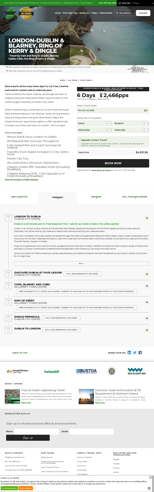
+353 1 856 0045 (14, 455)
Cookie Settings (26, 488)
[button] (146, 110)
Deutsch (116, 462)
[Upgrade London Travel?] (79, 140)
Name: (9, 431)
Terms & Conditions (84, 451)
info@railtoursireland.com (15, 451)
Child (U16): (84, 130)
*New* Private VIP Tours (50, 461)
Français (116, 458)
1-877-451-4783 (21, 460)
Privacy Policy (82, 455)
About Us (84, 13)
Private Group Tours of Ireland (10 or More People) (52, 456)
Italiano (116, 466)
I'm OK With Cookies (9, 488)
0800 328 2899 (26, 464)
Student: (119, 123)
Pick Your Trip (70, 13)
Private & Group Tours (50, 3)
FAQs (94, 13)
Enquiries (143, 13)
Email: (65, 431)
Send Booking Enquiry (102, 170)
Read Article (26, 403)
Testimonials (105, 13)
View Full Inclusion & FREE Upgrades (21, 180)
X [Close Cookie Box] (150, 477)
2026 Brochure (46, 451)
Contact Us (34, 3)
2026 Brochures (70, 3)
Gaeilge (116, 470)
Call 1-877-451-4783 (107, 3)
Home (58, 13)
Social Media (82, 464)
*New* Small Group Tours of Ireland (54, 465)
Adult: (81, 123)
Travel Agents (86, 3)
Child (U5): (119, 130)
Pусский (116, 453)
